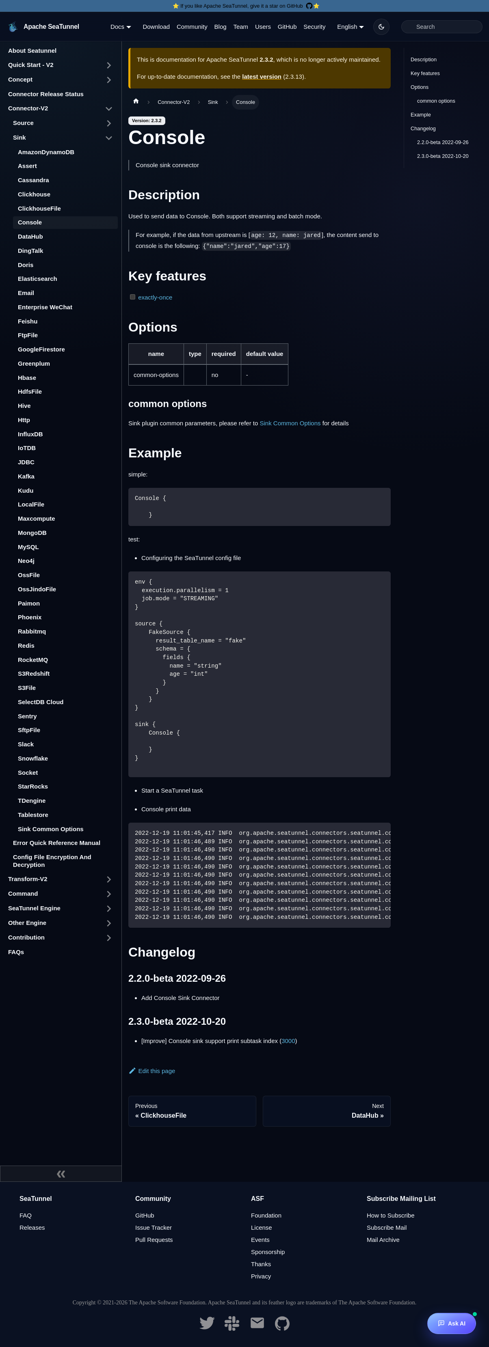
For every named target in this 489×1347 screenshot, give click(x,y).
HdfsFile (30, 391)
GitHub (287, 26)
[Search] (442, 26)
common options (436, 101)
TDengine (31, 800)
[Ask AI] (451, 1323)
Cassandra (33, 180)
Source (23, 122)
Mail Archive (383, 1239)
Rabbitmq (32, 631)
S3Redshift (34, 673)
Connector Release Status (46, 94)
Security (314, 26)
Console (30, 222)
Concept (20, 79)
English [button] (347, 26)
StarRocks (33, 786)
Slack (26, 744)
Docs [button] (117, 26)
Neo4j (26, 560)
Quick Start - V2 (31, 64)
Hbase (27, 377)
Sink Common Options (51, 828)
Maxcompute (36, 518)
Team (240, 26)
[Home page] (136, 102)
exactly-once (155, 297)
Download (156, 26)
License (261, 1227)
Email (26, 292)
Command (23, 893)
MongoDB (32, 532)
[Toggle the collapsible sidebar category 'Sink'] (109, 137)
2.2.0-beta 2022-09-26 (443, 142)
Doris (25, 264)
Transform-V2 (28, 878)
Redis (26, 645)
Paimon (29, 603)
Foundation (266, 1215)
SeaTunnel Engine (34, 908)
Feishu (27, 321)
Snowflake (33, 758)
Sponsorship (268, 1251)
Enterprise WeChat (45, 307)
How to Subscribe (391, 1215)
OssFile (29, 574)
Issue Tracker (153, 1227)
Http (24, 419)
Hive (24, 405)
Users (263, 26)
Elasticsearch (37, 278)
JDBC (26, 462)
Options (419, 87)
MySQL (28, 546)
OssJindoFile (37, 589)
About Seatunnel (32, 50)
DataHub (30, 236)
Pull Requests (154, 1239)
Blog (220, 26)
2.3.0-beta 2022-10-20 (443, 156)
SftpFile (29, 729)
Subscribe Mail (387, 1227)
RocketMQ (33, 659)
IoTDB (27, 447)
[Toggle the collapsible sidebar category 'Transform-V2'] (109, 879)
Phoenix (29, 617)
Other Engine (27, 922)
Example (421, 115)
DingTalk (30, 250)
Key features (425, 73)
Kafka (26, 476)
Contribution (26, 937)
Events (260, 1239)
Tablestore (33, 814)
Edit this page (151, 1070)
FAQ (25, 1215)
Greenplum (34, 363)
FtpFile (28, 335)
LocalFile (31, 504)
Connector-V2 (28, 108)
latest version (261, 76)
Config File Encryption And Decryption (52, 860)
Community (192, 26)
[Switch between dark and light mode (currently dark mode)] (381, 27)
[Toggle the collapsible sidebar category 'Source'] (109, 123)
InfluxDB (30, 434)
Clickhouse (34, 194)
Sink (19, 137)
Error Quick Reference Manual (56, 842)
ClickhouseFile (39, 208)
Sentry (27, 716)
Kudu (25, 490)
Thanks (261, 1264)
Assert (27, 165)
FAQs (16, 951)
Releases (32, 1227)
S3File (27, 687)
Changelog (423, 128)
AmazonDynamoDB (46, 152)
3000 (288, 1040)
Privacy (261, 1276)
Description (424, 59)
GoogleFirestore (41, 349)
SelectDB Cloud (41, 701)
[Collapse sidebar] (61, 1174)
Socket (28, 772)
